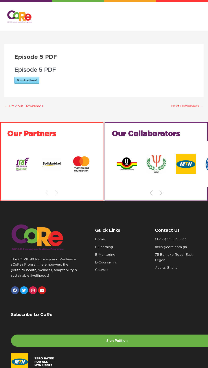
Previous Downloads (24, 106)
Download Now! (27, 80)
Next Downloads (187, 106)
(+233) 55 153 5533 (170, 239)
